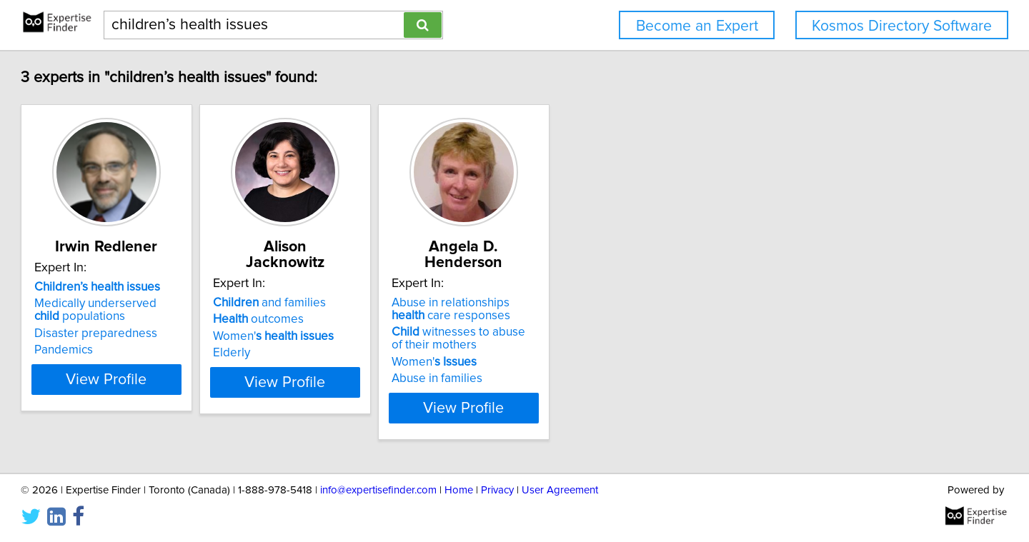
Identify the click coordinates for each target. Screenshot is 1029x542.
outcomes (359, 319)
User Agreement (560, 490)
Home (458, 490)
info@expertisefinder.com (378, 490)
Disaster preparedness (160, 349)
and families (370, 302)
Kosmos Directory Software (902, 26)
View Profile (189, 408)
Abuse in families (573, 378)
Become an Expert (697, 26)
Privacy (497, 490)
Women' (374, 336)
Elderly (332, 352)
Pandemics (128, 365)
